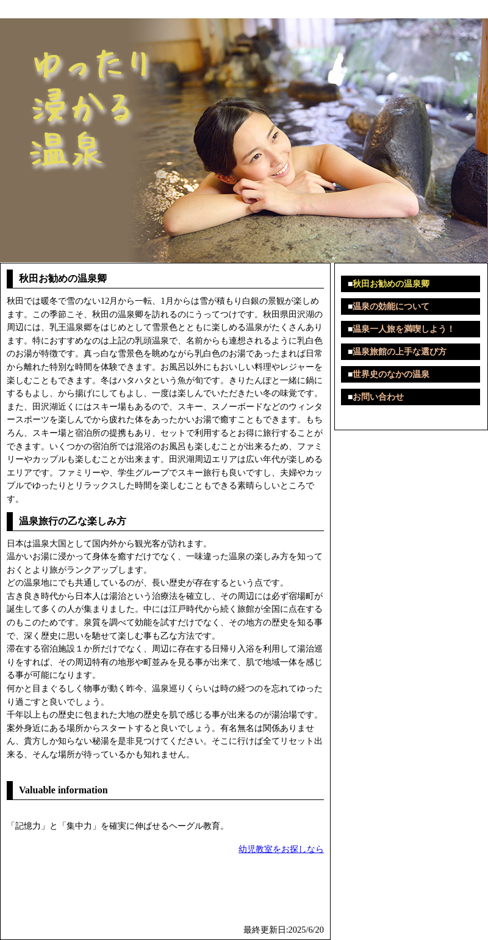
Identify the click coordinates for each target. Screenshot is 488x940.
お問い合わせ (378, 397)
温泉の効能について (391, 306)
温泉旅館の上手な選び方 (400, 351)
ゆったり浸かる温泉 (45, 9)
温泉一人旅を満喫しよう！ (404, 329)
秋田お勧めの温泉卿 (391, 283)
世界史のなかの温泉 (391, 374)
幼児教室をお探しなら (281, 849)
